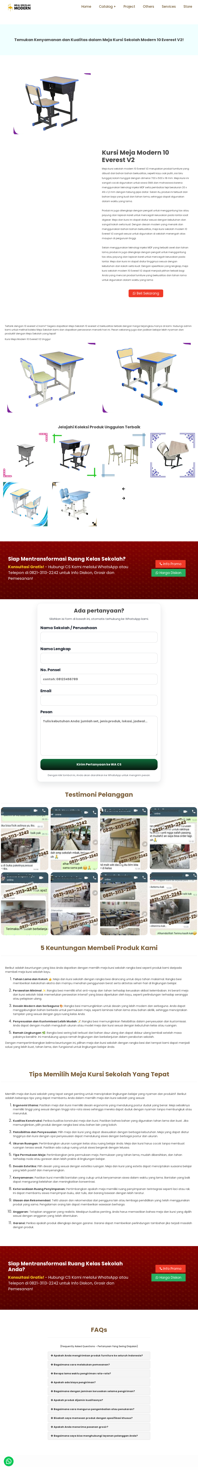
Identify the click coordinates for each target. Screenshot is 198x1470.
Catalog (106, 6)
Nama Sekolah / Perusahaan (99, 559)
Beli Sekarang (146, 219)
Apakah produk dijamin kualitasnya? (77, 1325)
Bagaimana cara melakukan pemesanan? (80, 1290)
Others (148, 6)
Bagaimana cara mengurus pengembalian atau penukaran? (92, 1334)
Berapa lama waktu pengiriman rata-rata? (81, 1299)
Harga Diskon (168, 498)
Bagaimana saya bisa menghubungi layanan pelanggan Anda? (94, 1361)
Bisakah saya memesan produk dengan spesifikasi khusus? (92, 1343)
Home (86, 6)
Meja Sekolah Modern (104, 1465)
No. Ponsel (99, 601)
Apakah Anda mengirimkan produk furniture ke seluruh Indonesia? (97, 1281)
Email (99, 622)
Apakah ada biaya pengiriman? (73, 1308)
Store (187, 6)
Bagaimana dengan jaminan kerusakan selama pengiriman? (93, 1316)
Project (129, 6)
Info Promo (170, 489)
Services (169, 6)
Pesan (99, 658)
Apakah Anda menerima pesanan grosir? (79, 1352)
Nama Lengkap (99, 580)
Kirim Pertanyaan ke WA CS (99, 690)
